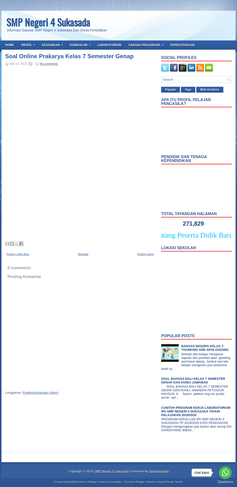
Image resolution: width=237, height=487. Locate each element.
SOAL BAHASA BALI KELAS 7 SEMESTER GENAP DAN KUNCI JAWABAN (193, 380)
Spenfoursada (159, 471)
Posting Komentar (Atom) (40, 392)
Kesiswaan (54, 43)
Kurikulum (82, 43)
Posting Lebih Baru (18, 254)
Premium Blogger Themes (139, 481)
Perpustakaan (182, 45)
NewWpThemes (76, 481)
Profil (29, 43)
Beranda (83, 254)
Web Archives (209, 89)
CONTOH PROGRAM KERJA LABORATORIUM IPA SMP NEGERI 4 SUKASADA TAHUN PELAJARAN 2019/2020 (195, 411)
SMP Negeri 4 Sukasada (48, 22)
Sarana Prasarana (147, 43)
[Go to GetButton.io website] (225, 482)
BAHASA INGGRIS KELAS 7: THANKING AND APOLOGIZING (204, 348)
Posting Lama (145, 254)
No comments (49, 64)
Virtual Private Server (170, 481)
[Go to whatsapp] (225, 473)
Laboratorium (109, 45)
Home (9, 45)
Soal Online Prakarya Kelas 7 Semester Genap (69, 56)
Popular (170, 89)
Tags (188, 89)
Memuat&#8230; (83, 152)
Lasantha (116, 481)
